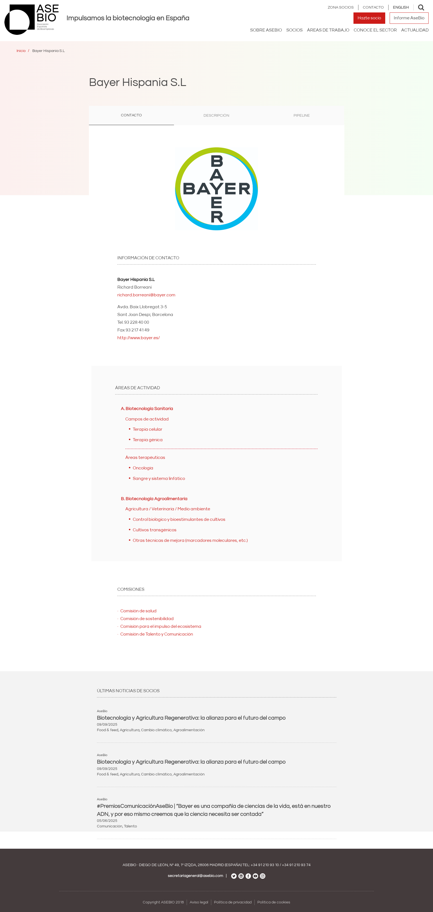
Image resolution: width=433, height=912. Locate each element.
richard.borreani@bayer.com (146, 295)
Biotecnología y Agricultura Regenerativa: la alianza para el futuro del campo (191, 718)
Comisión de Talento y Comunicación (156, 634)
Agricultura (129, 730)
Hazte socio (369, 18)
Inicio (21, 51)
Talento (130, 826)
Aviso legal (199, 902)
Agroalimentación (189, 730)
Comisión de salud (138, 611)
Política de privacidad (233, 902)
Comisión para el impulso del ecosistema (160, 626)
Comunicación (109, 826)
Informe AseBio (409, 18)
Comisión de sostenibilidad (147, 618)
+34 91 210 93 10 (265, 865)
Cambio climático (156, 730)
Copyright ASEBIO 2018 (163, 902)
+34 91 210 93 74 (296, 865)
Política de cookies (273, 902)
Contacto (373, 7)
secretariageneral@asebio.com (195, 876)
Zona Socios (341, 7)
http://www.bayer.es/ (138, 338)
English (401, 7)
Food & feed (107, 730)
